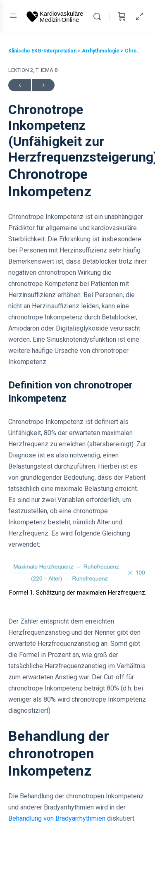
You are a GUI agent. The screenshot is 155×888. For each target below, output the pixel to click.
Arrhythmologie (101, 51)
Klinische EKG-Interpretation (43, 51)
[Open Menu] (13, 16)
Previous (19, 85)
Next (43, 85)
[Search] (99, 16)
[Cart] (122, 16)
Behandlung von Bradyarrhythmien (56, 818)
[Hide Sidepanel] (138, 16)
